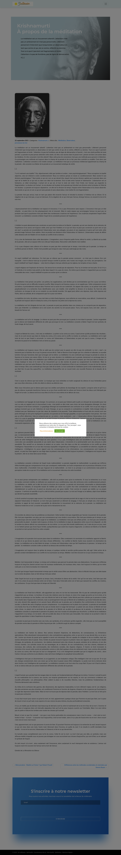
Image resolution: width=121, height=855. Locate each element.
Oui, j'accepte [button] (59, 431)
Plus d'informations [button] (46, 431)
